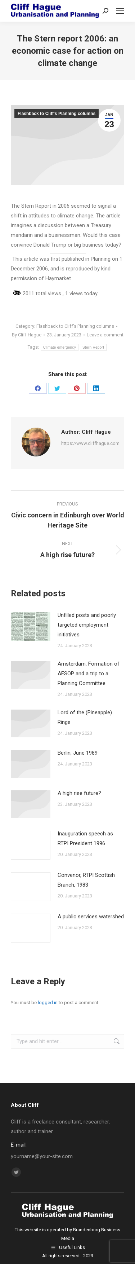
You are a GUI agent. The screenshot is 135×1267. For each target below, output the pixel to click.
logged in (48, 1002)
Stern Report (93, 347)
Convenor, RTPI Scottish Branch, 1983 (86, 880)
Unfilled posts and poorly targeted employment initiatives (87, 625)
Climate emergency (59, 347)
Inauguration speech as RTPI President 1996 (85, 838)
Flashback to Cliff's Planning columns (56, 113)
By (26, 334)
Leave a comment (105, 334)
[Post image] (30, 626)
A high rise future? (79, 793)
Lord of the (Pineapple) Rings (85, 717)
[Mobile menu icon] (120, 10)
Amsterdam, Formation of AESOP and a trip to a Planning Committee (89, 674)
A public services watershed (91, 916)
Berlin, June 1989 (78, 753)
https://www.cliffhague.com (90, 443)
